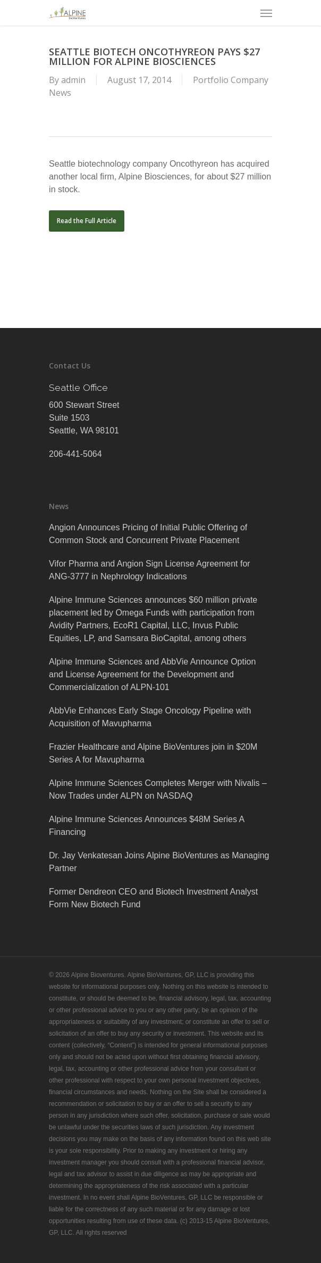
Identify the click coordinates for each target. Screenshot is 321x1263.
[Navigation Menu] (266, 12)
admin (73, 80)
